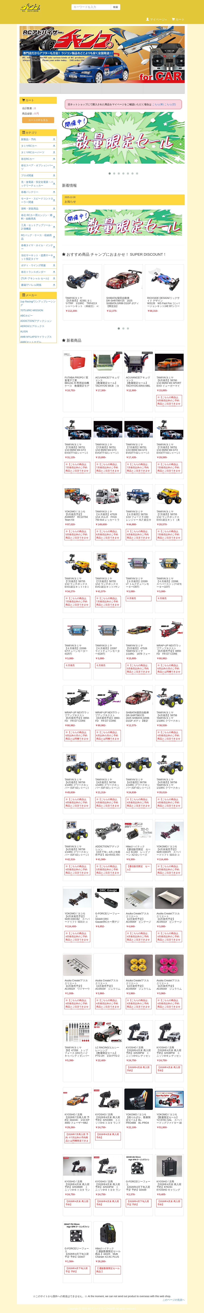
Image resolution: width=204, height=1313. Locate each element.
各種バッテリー (29, 192)
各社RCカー (27, 158)
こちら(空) (170, 104)
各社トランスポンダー (33, 271)
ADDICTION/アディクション (36, 320)
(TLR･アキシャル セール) (35, 278)
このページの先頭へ (174, 1299)
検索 (115, 7)
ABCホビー (26, 315)
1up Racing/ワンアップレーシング (38, 303)
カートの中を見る (38, 120)
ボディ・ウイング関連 (33, 265)
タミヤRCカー (29, 145)
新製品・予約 (28, 139)
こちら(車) (158, 104)
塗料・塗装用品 (29, 208)
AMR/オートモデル (30, 342)
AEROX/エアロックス (32, 326)
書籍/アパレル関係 (31, 285)
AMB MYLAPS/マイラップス (36, 336)
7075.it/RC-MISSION (31, 310)
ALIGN (24, 331)
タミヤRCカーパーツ (32, 152)
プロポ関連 (27, 175)
